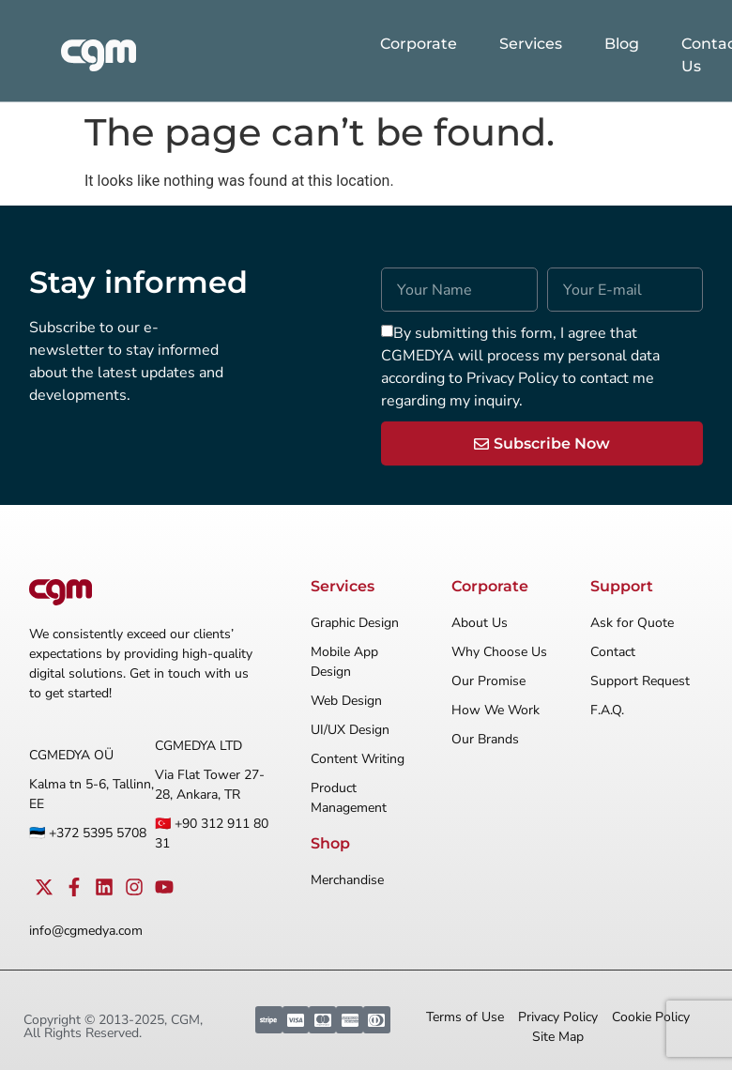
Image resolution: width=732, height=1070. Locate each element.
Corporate (418, 44)
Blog (621, 44)
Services (530, 44)
